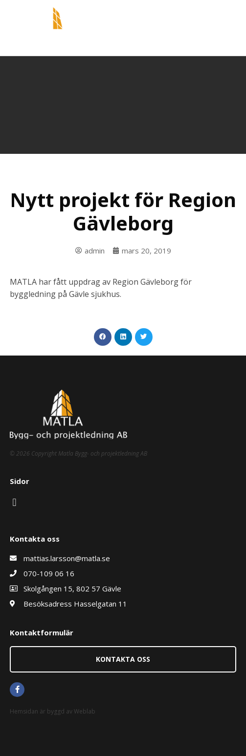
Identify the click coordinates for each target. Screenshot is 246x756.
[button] (103, 337)
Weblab (84, 711)
